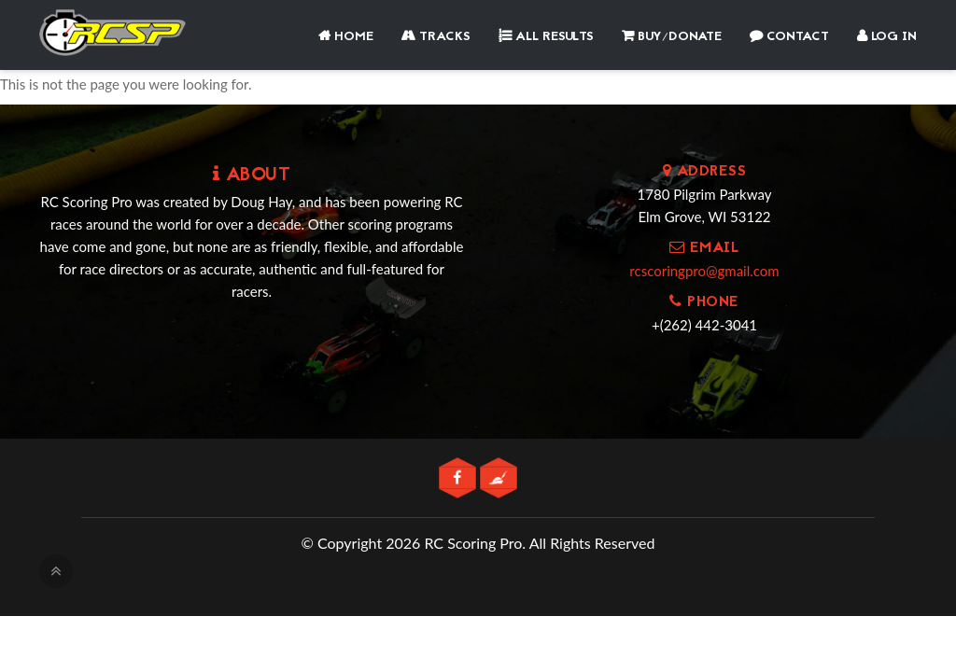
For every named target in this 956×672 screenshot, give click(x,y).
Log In (887, 37)
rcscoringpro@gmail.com (704, 270)
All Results (546, 37)
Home (345, 37)
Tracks (436, 37)
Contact (789, 37)
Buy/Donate (672, 37)
